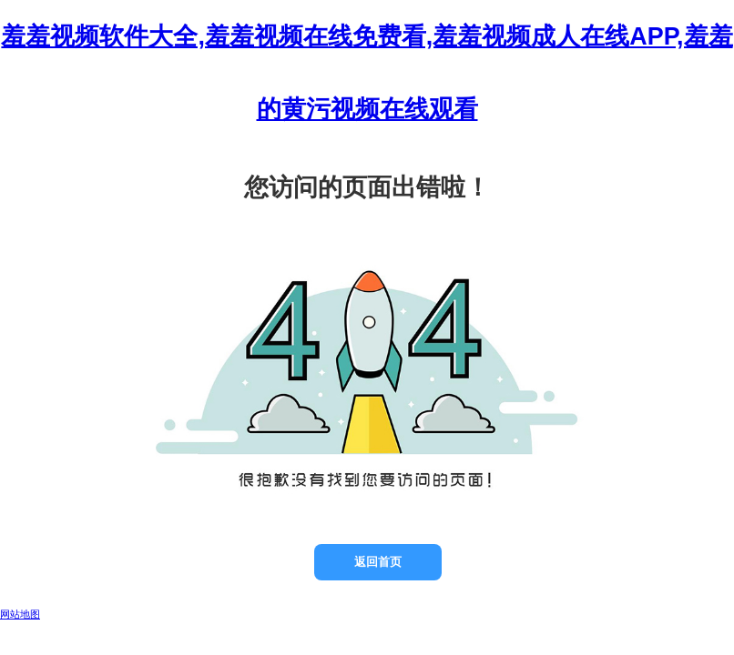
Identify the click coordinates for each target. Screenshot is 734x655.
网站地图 (20, 614)
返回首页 (378, 562)
